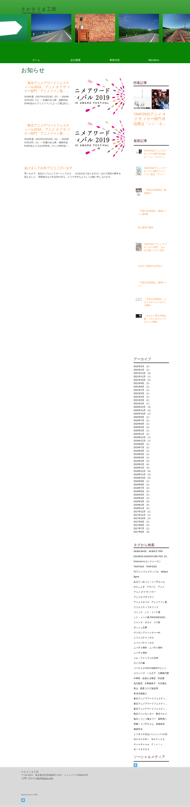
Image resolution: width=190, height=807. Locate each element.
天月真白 (162, 683)
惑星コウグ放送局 (149, 688)
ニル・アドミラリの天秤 (146, 658)
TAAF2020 (151, 566)
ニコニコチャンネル (144, 637)
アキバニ (151, 586)
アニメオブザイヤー (144, 597)
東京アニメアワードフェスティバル (151, 698)
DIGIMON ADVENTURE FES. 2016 (151, 556)
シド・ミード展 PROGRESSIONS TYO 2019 (151, 617)
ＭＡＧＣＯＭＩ (141, 739)
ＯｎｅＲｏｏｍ (141, 744)
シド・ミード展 (152, 612)
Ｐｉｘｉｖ (157, 744)
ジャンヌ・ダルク (143, 622)
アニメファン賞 (159, 602)
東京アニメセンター (144, 713)
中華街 (137, 678)
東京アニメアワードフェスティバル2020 (151, 708)
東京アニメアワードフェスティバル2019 (151, 703)
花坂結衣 (160, 724)
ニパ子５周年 (140, 653)
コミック (138, 612)
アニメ (161, 586)
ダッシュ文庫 (140, 627)
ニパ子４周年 (156, 647)
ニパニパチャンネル (144, 642)
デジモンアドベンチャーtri (147, 632)
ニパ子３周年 (140, 647)
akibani (164, 571)
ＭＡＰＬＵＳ (158, 739)
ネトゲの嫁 (139, 663)
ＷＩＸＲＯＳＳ (141, 749)
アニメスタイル (141, 602)
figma (136, 576)
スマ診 (157, 622)
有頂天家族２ (140, 693)
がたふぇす (139, 586)
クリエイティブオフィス (146, 607)
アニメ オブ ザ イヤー (145, 592)
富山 (136, 688)
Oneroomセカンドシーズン (147, 561)
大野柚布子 (150, 683)
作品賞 (161, 678)
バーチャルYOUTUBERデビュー (150, 668)
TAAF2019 (139, 566)
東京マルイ (161, 713)
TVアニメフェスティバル (146, 571)
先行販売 (138, 683)
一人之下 (151, 673)
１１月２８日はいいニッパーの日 (150, 734)
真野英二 (162, 719)
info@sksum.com (44, 778)
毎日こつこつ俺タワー (145, 719)
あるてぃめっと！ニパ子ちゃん (149, 581)
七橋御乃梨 (163, 673)
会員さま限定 (149, 678)
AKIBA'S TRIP (156, 551)
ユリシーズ (139, 673)
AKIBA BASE (140, 551)
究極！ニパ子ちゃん (144, 724)
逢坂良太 (138, 729)
